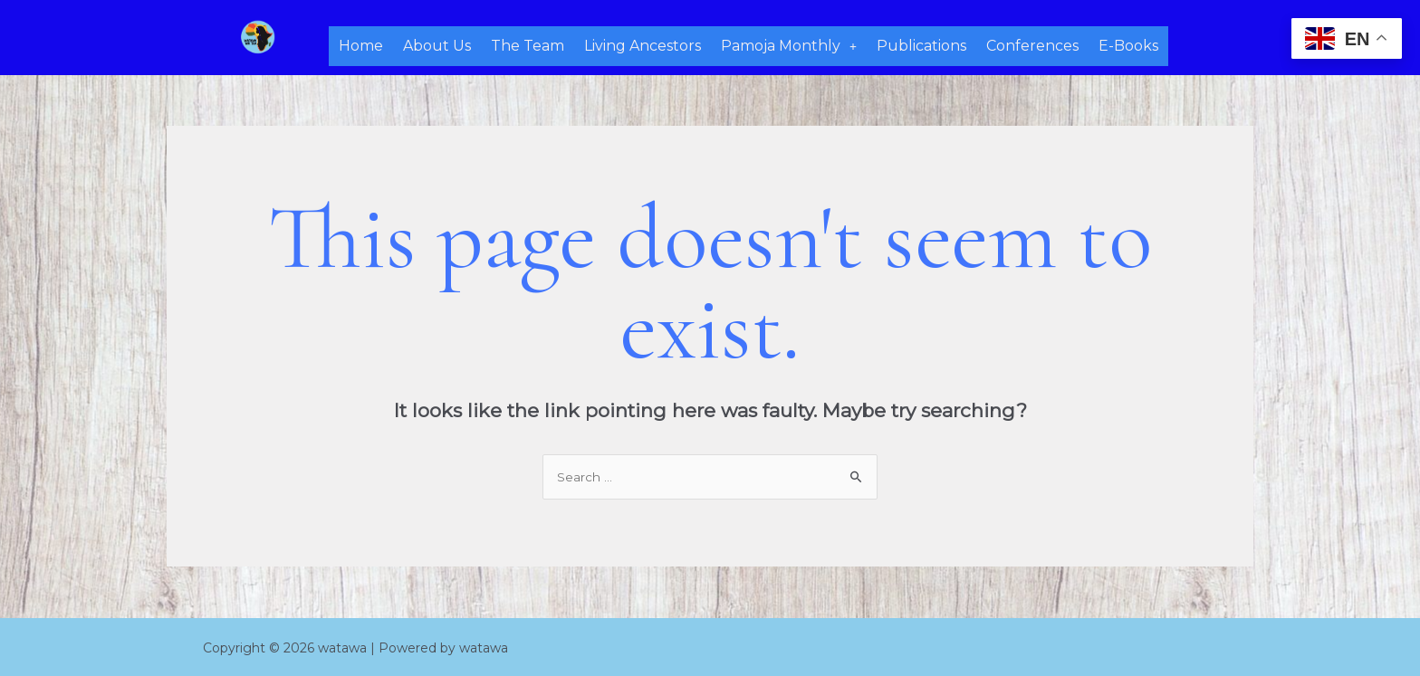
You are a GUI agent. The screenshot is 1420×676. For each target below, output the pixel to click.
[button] (789, 44)
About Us (437, 43)
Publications (921, 43)
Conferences (1032, 43)
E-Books (1128, 43)
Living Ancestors (642, 43)
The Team (527, 43)
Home (361, 43)
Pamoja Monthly (789, 43)
